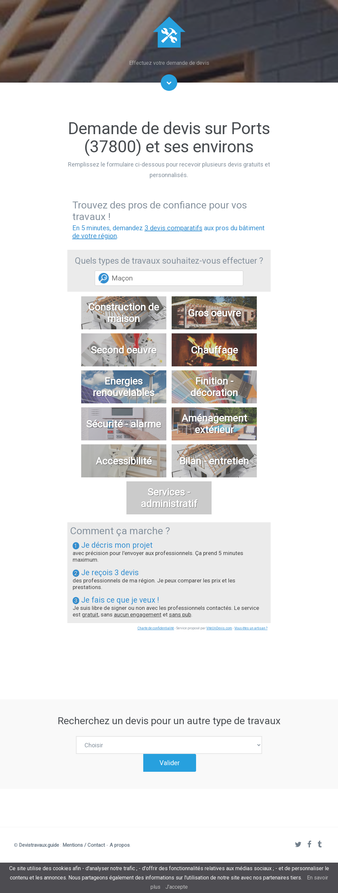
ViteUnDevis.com (219, 628)
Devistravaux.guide (39, 850)
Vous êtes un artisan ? (250, 628)
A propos (120, 850)
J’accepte (176, 887)
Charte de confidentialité (155, 628)
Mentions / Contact (84, 850)
